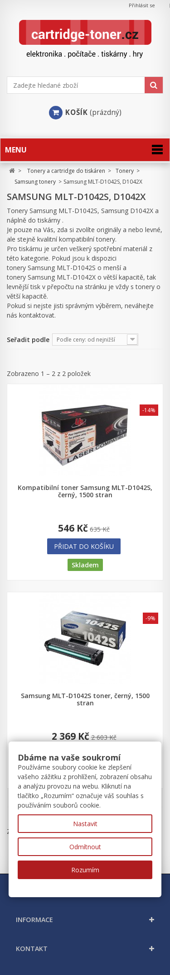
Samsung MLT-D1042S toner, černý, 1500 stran (85, 699)
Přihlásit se (142, 5)
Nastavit (85, 823)
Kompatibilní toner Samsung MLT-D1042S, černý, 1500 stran (85, 491)
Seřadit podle (28, 339)
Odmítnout (85, 846)
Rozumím (85, 870)
